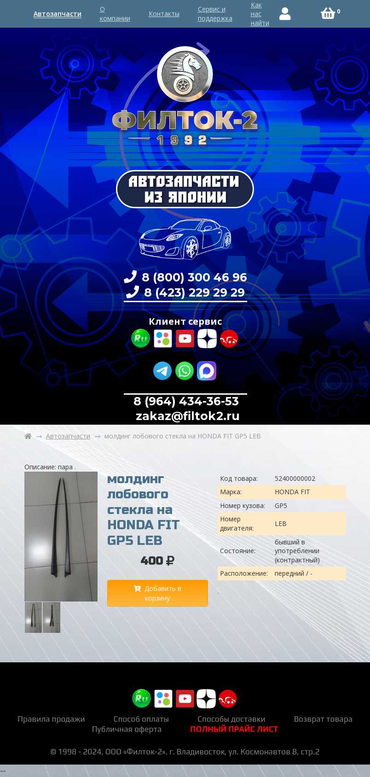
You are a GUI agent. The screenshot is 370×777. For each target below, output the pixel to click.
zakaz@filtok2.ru (186, 416)
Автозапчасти (57, 13)
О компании (115, 14)
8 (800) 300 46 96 (193, 277)
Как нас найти (260, 13)
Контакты (164, 13)
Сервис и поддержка (215, 14)
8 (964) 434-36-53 (186, 401)
